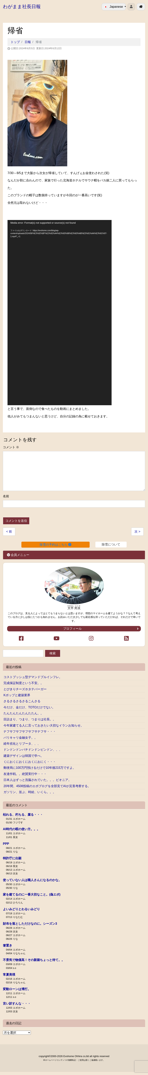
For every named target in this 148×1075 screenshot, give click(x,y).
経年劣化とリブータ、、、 (21, 743)
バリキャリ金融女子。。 (20, 737)
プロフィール (101, 628)
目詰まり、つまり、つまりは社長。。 (29, 719)
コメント (11, 447)
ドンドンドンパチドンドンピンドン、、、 (32, 749)
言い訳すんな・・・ (17, 1003)
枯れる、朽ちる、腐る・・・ (23, 814)
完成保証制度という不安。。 (23, 683)
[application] (60, 312)
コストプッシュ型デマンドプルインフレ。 (32, 677)
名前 (6, 496)
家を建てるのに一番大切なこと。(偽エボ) (32, 894)
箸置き (7, 945)
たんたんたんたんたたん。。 (23, 713)
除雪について (111, 544)
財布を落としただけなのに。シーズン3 (30, 923)
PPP (6, 843)
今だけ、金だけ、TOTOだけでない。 (29, 707)
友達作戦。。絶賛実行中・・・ (25, 774)
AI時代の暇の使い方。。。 (21, 829)
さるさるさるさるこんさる (21, 701)
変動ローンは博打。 (17, 989)
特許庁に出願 (12, 858)
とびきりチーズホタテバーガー (25, 689)
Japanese (114, 6)
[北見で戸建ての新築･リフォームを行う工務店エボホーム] (141, 6)
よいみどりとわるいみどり (21, 909)
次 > (137, 531)
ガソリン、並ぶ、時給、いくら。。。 (29, 792)
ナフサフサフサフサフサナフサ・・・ (29, 731)
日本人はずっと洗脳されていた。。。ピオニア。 (37, 780)
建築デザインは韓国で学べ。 (23, 755)
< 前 (9, 531)
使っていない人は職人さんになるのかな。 (32, 880)
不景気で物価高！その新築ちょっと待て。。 (34, 960)
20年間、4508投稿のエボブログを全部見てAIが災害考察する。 (47, 786)
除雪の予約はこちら (55, 544)
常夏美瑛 (9, 974)
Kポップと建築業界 (16, 695)
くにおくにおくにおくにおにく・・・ (29, 761)
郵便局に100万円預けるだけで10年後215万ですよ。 (39, 767)
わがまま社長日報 (22, 6)
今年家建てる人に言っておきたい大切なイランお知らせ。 (43, 725)
